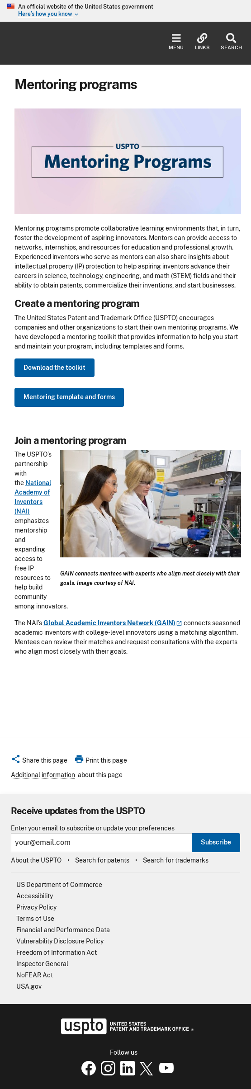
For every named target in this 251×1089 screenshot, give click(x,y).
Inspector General (42, 963)
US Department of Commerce (59, 884)
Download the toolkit (54, 367)
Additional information (43, 774)
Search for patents (102, 860)
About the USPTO (36, 860)
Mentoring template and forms (69, 397)
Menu (176, 42)
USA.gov (29, 986)
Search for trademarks (175, 860)
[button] (39, 761)
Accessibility (34, 896)
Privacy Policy (36, 907)
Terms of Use (35, 918)
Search (231, 42)
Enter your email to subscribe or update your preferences (93, 828)
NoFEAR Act (34, 975)
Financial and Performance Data (63, 929)
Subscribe (216, 842)
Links (202, 42)
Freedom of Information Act (56, 952)
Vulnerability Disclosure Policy (60, 941)
